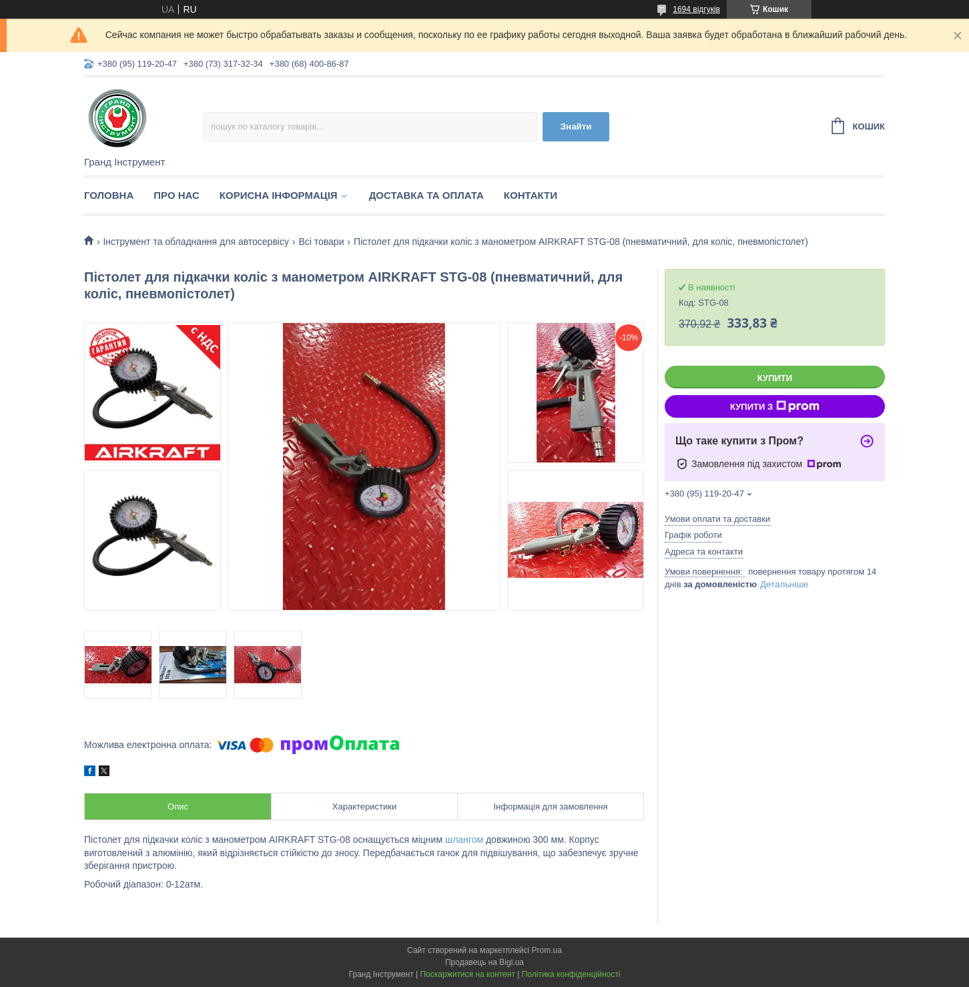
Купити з (775, 406)
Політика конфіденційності (571, 974)
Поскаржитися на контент (467, 974)
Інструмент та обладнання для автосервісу (196, 241)
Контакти (530, 195)
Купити (774, 378)
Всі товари (321, 241)
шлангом (464, 839)
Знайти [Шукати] (576, 126)
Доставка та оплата (426, 195)
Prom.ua (547, 950)
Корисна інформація (279, 195)
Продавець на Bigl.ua (484, 962)
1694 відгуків (696, 9)
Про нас (176, 195)
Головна (108, 195)
